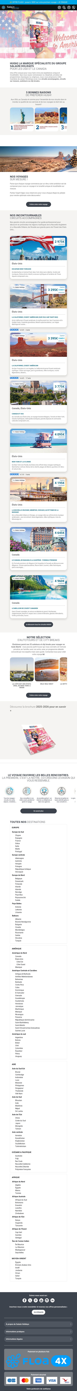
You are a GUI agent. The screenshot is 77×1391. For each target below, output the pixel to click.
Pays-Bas (19, 895)
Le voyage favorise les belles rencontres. (38, 778)
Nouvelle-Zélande (22, 1167)
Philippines (19, 1085)
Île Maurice (19, 1244)
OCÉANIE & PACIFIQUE (21, 1152)
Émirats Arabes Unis (23, 1265)
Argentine (19, 1037)
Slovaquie (19, 872)
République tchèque (23, 869)
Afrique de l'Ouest (19, 1229)
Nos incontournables (38, 216)
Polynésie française (23, 1169)
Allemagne (19, 858)
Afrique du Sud (21, 1200)
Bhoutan (18, 1100)
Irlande (18, 887)
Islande (18, 889)
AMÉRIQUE (16, 949)
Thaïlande (19, 1091)
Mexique (18, 967)
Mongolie (19, 1126)
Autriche (18, 861)
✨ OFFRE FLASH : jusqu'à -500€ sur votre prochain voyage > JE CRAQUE (38, 2)
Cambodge (19, 1075)
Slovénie (18, 938)
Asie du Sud (17, 1097)
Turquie (18, 941)
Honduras (19, 1004)
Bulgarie (18, 924)
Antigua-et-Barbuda (22, 974)
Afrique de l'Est (18, 1217)
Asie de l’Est (17, 1114)
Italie (17, 846)
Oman (17, 1273)
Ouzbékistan (20, 1144)
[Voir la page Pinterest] (36, 1300)
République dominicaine (24, 1020)
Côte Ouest (21, 964)
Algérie (18, 1185)
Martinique (19, 1009)
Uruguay (18, 1056)
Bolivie (17, 1040)
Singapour (19, 1088)
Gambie (18, 1235)
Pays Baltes (16, 903)
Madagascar (20, 1250)
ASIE (14, 1064)
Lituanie (18, 912)
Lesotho (18, 1208)
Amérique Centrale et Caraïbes (24, 970)
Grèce (17, 843)
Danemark (19, 881)
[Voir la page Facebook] (24, 1300)
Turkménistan (20, 1146)
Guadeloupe (20, 998)
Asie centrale (17, 1132)
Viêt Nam (18, 1094)
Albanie (18, 919)
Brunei (17, 1072)
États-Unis (19, 959)
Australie (18, 1156)
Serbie (17, 935)
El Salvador (19, 993)
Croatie (18, 927)
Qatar (17, 1276)
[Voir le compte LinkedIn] (52, 1300)
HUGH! (11, 56)
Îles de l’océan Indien (20, 1241)
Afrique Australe (18, 1196)
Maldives (18, 1106)
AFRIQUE (16, 1177)
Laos (17, 1080)
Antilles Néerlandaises (24, 977)
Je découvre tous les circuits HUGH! (38, 624)
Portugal (18, 851)
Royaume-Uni (20, 897)
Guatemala (19, 1001)
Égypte (18, 1188)
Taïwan (18, 1129)
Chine (17, 1118)
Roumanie (19, 933)
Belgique (18, 878)
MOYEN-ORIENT (19, 1258)
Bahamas (19, 979)
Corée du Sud (20, 1121)
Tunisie (18, 1193)
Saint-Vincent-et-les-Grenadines (27, 1028)
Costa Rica (19, 985)
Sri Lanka (19, 1111)
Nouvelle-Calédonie (22, 1164)
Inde (17, 1103)
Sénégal (18, 1238)
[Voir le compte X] (30, 1300)
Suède (17, 900)
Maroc (17, 1190)
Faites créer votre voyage (39, 204)
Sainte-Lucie (20, 1031)
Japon (17, 1123)
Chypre (18, 835)
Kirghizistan (20, 1141)
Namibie (18, 1211)
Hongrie (18, 864)
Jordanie (18, 1270)
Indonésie (19, 1077)
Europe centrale (18, 855)
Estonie (18, 907)
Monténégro (20, 930)
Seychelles (19, 1253)
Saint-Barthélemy (22, 1022)
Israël (17, 1268)
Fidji (17, 1158)
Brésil (17, 1043)
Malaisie (18, 1083)
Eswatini (18, 1205)
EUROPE (15, 827)
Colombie (19, 1048)
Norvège (18, 892)
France (18, 841)
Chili (17, 1045)
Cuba (17, 987)
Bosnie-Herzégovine (23, 922)
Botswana (19, 1203)
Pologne (18, 866)
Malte (17, 849)
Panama (18, 1017)
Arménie (18, 1135)
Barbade (18, 982)
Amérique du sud (19, 1034)
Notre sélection (38, 638)
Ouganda (18, 1223)
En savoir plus (38, 811)
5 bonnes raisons (38, 93)
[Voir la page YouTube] (41, 1300)
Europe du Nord (18, 875)
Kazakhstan (20, 1138)
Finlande (18, 884)
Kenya (17, 1220)
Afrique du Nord (18, 1182)
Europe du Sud (18, 832)
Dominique (19, 990)
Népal (17, 1108)
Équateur (18, 1051)
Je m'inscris (38, 1312)
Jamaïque (19, 1006)
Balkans (15, 916)
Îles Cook (18, 1161)
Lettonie (18, 910)
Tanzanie (18, 1225)
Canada (18, 956)
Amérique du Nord (19, 953)
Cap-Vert (18, 1232)
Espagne (18, 838)
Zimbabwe (19, 1213)
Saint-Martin (20, 1025)
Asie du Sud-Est (18, 1069)
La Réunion (19, 1247)
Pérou (17, 1054)
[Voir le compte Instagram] (47, 1300)
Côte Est (20, 962)
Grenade (18, 995)
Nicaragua (19, 1014)
